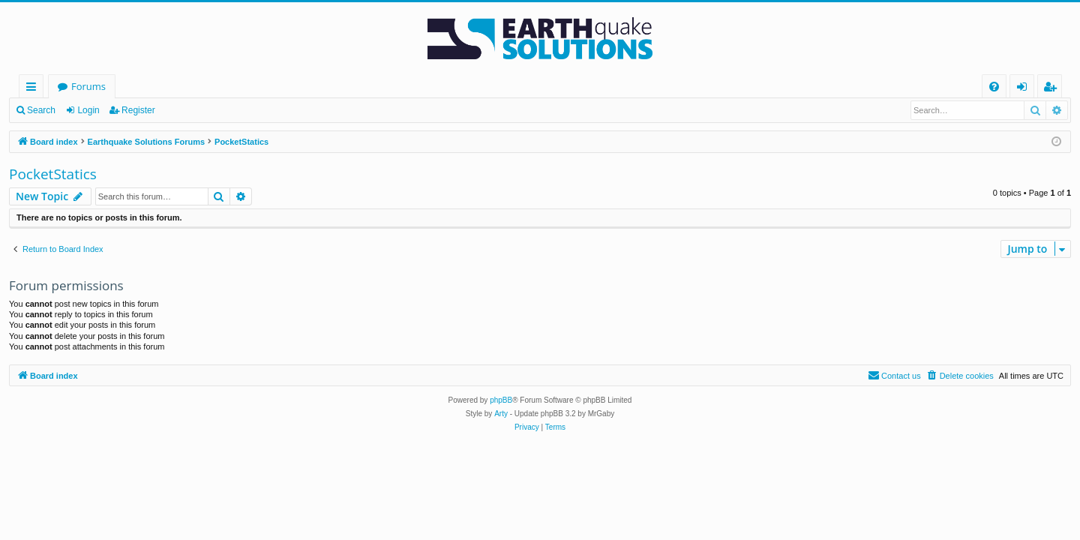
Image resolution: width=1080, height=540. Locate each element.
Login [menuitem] (1025, 89)
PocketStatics (53, 174)
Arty (501, 414)
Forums (88, 86)
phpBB (501, 400)
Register (138, 110)
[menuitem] (994, 86)
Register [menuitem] (1053, 89)
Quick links (34, 89)
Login (88, 110)
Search (41, 110)
